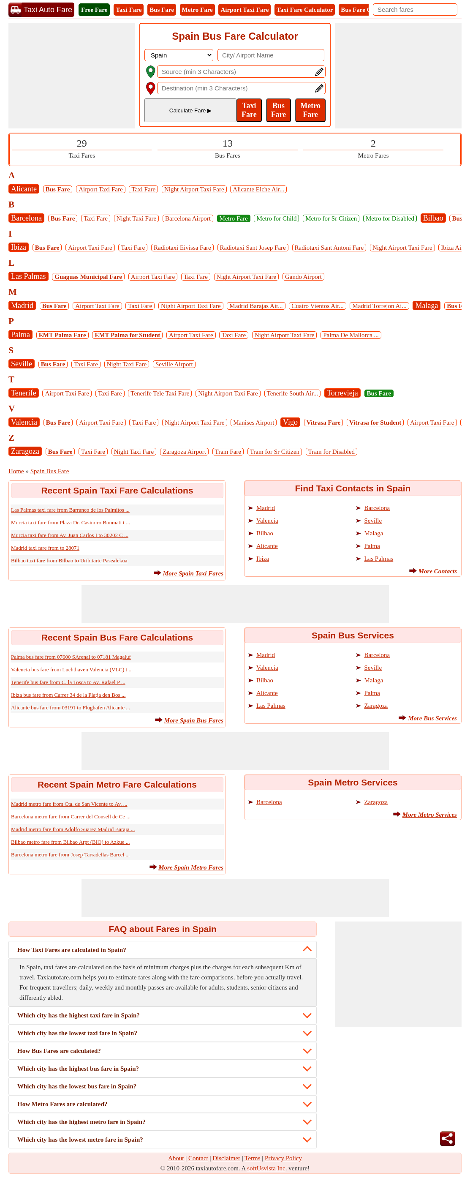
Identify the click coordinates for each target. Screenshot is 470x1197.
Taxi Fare (128, 9)
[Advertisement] (71, 75)
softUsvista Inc (266, 1168)
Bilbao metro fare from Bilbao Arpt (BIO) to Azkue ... (70, 842)
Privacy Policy (283, 1158)
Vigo (290, 422)
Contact (198, 1158)
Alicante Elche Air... (258, 189)
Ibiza (18, 247)
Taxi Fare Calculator (305, 9)
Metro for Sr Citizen (331, 218)
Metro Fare (197, 9)
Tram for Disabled (331, 451)
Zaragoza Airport (184, 451)
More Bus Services (432, 718)
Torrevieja (342, 393)
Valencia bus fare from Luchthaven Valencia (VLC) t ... (72, 669)
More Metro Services (429, 814)
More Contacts (437, 571)
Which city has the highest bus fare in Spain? (78, 1068)
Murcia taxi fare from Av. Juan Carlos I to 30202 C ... (69, 535)
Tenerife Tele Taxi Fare (159, 393)
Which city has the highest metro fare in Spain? (81, 1121)
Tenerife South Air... (292, 393)
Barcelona (26, 218)
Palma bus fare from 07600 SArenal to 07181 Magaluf (71, 657)
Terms (252, 1158)
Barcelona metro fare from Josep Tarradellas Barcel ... (70, 854)
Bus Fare (161, 9)
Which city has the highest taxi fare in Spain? (78, 1015)
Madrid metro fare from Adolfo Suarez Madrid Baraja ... (73, 829)
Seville (21, 364)
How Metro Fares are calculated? (62, 1104)
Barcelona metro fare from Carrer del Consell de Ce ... (70, 816)
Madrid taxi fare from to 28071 (45, 548)
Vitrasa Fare (323, 422)
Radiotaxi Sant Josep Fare (253, 247)
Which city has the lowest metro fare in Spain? (80, 1139)
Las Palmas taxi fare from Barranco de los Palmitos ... (70, 510)
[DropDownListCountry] (178, 55)
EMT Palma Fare (62, 335)
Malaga (426, 305)
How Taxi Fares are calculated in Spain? (71, 949)
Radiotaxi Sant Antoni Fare (329, 247)
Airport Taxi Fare (244, 9)
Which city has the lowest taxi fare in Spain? (77, 1033)
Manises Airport (253, 422)
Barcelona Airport (188, 218)
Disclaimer (226, 1158)
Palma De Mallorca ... (351, 335)
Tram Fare (228, 451)
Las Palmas (28, 276)
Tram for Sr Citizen (274, 451)
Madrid (22, 305)
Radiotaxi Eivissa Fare (182, 247)
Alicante (24, 189)
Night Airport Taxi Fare (194, 189)
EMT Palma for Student (127, 335)
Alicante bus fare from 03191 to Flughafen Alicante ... (70, 707)
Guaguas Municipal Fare (88, 276)
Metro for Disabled (390, 218)
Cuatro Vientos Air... (317, 306)
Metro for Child (276, 218)
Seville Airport (174, 364)
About (176, 1158)
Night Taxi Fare (137, 218)
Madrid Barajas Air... (256, 306)
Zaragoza (25, 451)
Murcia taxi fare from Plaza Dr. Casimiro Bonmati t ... (70, 522)
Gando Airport (303, 276)
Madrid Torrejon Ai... (379, 306)
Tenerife (23, 393)
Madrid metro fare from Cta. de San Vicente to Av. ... (69, 804)
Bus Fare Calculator (368, 9)
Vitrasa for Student (375, 422)
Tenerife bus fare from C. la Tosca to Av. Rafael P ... (68, 682)
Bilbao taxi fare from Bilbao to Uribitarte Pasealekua (69, 560)
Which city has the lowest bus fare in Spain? (76, 1086)
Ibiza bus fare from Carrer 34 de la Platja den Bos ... (68, 695)
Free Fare (94, 9)
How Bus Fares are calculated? (59, 1050)
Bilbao (433, 218)
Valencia (24, 422)
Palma (20, 334)
